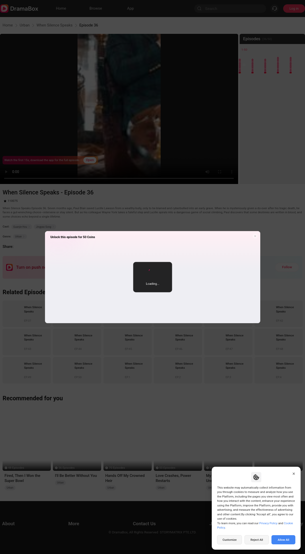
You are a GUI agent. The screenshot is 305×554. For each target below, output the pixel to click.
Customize (229, 540)
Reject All (256, 540)
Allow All (283, 540)
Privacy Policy (268, 523)
